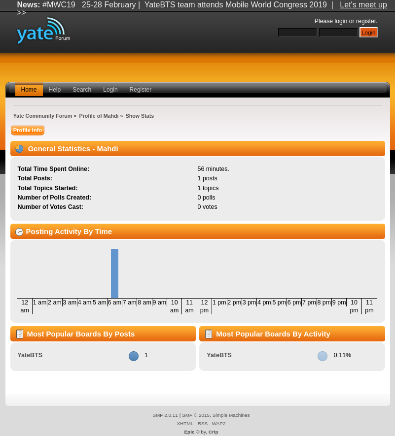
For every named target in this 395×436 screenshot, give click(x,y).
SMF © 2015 (196, 415)
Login (110, 89)
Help (55, 89)
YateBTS (29, 355)
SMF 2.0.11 (165, 415)
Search (81, 89)
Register (141, 89)
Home (29, 89)
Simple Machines (231, 415)
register (366, 21)
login (341, 21)
